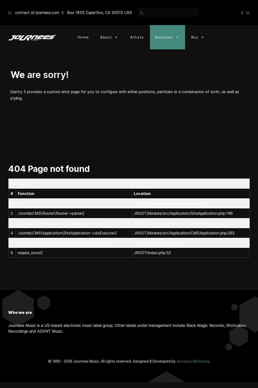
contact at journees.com (37, 12)
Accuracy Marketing (193, 361)
